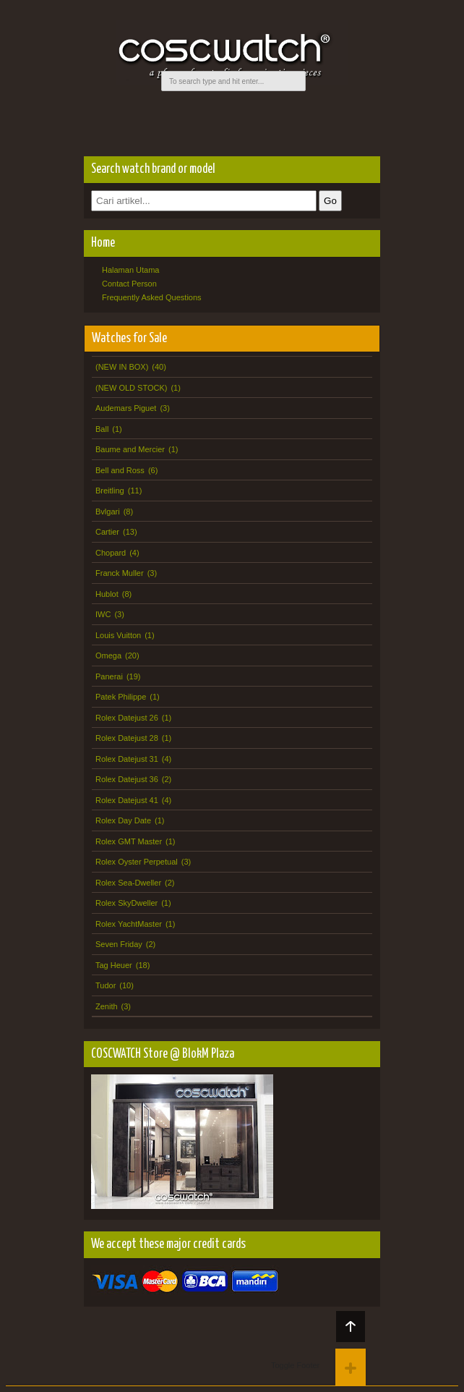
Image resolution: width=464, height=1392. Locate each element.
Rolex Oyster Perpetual (136, 861)
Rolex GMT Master (128, 841)
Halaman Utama (130, 270)
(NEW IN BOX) (121, 366)
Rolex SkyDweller (126, 903)
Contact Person (129, 283)
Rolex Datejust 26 (126, 717)
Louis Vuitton (118, 635)
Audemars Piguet (125, 408)
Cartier (107, 531)
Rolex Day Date (123, 820)
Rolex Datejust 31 (126, 759)
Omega (108, 655)
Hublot (107, 594)
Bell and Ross (120, 470)
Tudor (105, 985)
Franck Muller (119, 573)
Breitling (109, 490)
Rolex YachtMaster (128, 924)
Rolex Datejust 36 (126, 779)
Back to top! (350, 1326)
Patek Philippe (120, 696)
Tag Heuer (113, 965)
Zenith (106, 1006)
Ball (101, 429)
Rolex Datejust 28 (126, 738)
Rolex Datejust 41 (126, 800)
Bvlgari (107, 511)
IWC (103, 614)
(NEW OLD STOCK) (131, 387)
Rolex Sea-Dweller (128, 882)
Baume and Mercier (130, 449)
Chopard (110, 552)
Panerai (109, 676)
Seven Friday (118, 944)
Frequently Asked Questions (152, 297)
